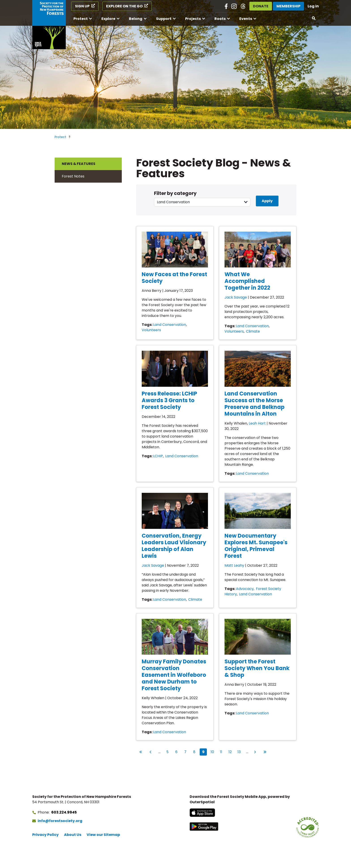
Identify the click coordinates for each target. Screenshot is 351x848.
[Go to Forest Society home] (49, 24)
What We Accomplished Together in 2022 (247, 281)
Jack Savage (236, 297)
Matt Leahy (234, 565)
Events (245, 18)
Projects (193, 18)
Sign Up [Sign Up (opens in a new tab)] (82, 6)
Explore (108, 18)
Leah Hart (257, 423)
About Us (72, 834)
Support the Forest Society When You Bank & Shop (257, 668)
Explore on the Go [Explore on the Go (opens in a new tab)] (124, 6)
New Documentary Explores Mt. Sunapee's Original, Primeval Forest (256, 546)
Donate (260, 6)
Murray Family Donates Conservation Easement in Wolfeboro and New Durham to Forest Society (174, 675)
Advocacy (245, 588)
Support (163, 18)
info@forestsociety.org (60, 820)
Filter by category (175, 193)
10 (213, 751)
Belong (135, 18)
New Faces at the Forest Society (174, 278)
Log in (313, 6)
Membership (288, 6)
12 (231, 751)
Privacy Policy (45, 834)
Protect (80, 18)
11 (222, 751)
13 (240, 751)
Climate (253, 331)
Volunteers (151, 330)
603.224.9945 (64, 812)
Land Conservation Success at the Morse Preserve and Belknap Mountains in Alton (255, 403)
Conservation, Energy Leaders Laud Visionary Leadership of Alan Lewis (174, 546)
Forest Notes (73, 176)
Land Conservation (169, 324)
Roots (220, 18)
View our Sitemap (103, 834)
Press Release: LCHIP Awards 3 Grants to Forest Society (169, 400)
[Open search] (314, 18)
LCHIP (158, 456)
